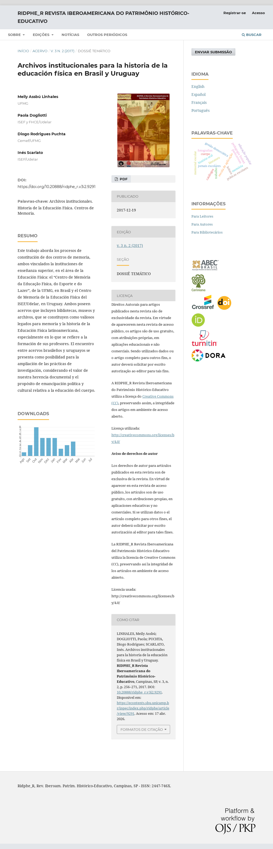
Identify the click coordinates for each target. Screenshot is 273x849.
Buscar (252, 34)
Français (199, 102)
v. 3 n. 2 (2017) (62, 51)
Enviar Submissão (213, 52)
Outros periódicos (107, 34)
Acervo (40, 51)
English (197, 86)
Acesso (258, 13)
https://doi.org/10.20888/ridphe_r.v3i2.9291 (56, 186)
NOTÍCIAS (70, 34)
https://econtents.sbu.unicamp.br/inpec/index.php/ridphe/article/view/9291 (143, 708)
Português (200, 110)
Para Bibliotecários (207, 232)
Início (23, 51)
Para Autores (202, 224)
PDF (123, 179)
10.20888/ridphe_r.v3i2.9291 (139, 692)
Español (198, 94)
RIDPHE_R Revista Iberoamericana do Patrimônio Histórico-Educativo (103, 17)
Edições (41, 34)
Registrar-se (234, 13)
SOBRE (15, 34)
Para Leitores (202, 216)
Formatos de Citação (142, 729)
